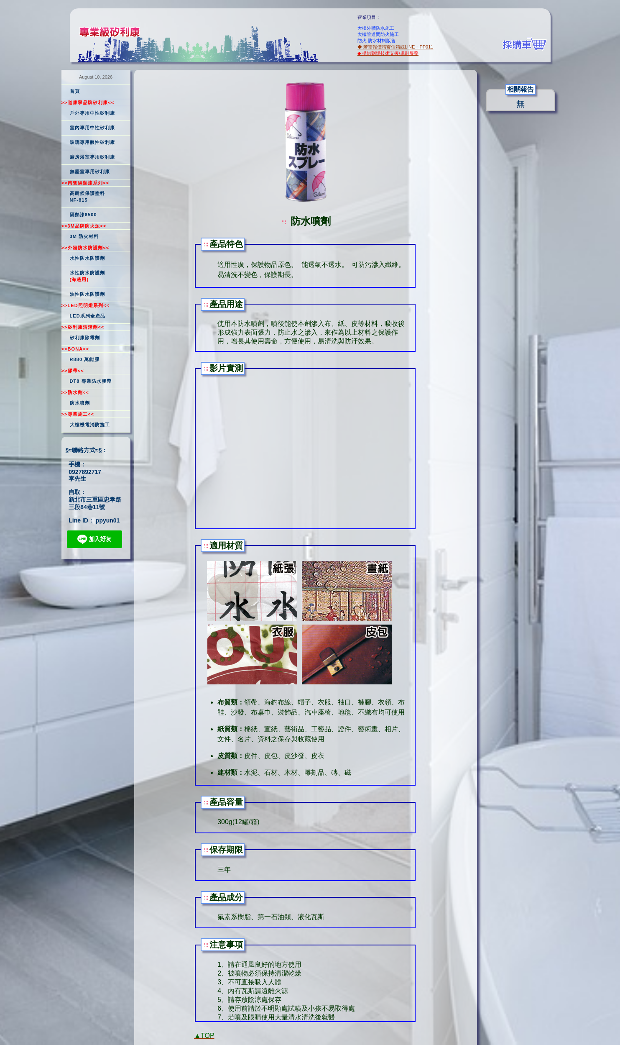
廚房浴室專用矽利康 (92, 156)
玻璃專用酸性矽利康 (92, 142)
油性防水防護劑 (87, 294)
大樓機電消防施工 (90, 424)
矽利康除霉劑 (85, 337)
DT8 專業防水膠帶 (91, 381)
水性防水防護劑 (87, 258)
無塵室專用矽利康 (90, 171)
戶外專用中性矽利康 (92, 112)
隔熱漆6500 (83, 214)
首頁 (75, 91)
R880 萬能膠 (85, 359)
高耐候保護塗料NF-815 (87, 196)
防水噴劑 (80, 402)
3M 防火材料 (84, 236)
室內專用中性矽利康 (92, 127)
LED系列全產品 (88, 315)
